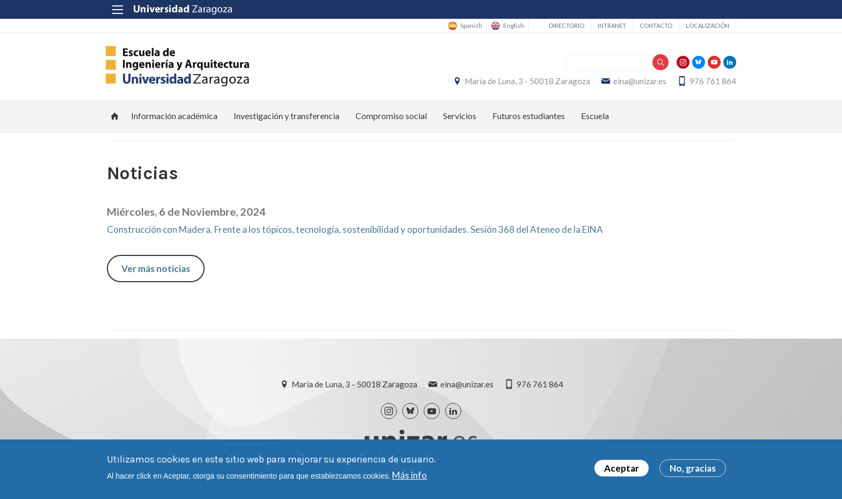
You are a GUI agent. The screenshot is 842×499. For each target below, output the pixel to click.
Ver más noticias (155, 268)
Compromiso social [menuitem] (391, 116)
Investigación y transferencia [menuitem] (286, 116)
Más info (409, 475)
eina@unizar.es (638, 81)
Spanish (470, 26)
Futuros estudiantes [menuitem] (528, 116)
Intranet (611, 25)
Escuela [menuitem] (595, 116)
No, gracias (693, 468)
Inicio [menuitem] (115, 116)
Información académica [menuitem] (174, 116)
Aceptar (621, 468)
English (512, 26)
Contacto (654, 25)
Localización (706, 25)
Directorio (565, 25)
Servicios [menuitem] (459, 116)
